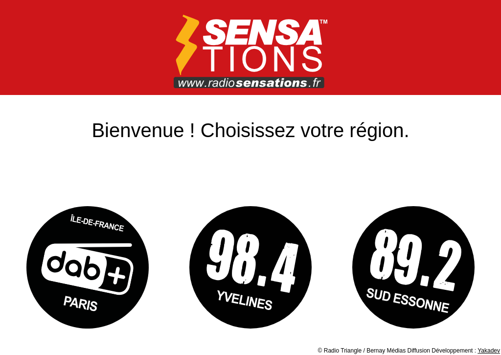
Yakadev (489, 350)
